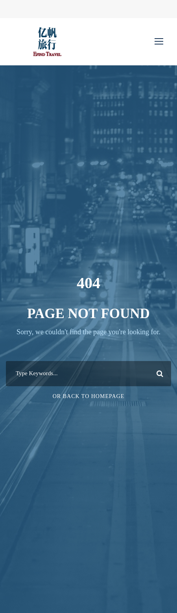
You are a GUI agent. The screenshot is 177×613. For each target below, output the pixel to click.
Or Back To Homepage (89, 396)
